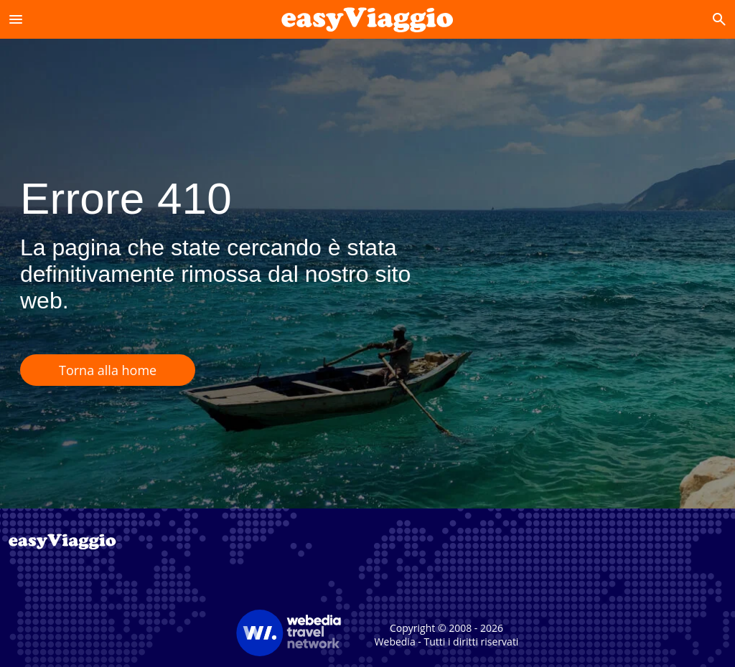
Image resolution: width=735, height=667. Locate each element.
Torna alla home (107, 370)
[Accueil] (367, 19)
